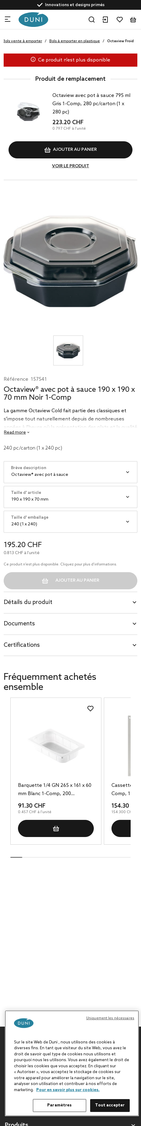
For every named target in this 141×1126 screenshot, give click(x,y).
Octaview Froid (120, 41)
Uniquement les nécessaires (110, 1018)
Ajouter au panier (70, 150)
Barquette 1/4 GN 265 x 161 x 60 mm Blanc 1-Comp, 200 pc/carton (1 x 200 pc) (54, 790)
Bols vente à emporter (22, 41)
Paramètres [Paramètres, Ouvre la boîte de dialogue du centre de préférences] (59, 1105)
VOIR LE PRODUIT (70, 166)
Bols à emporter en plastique (74, 41)
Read (15, 432)
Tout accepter (110, 1105)
